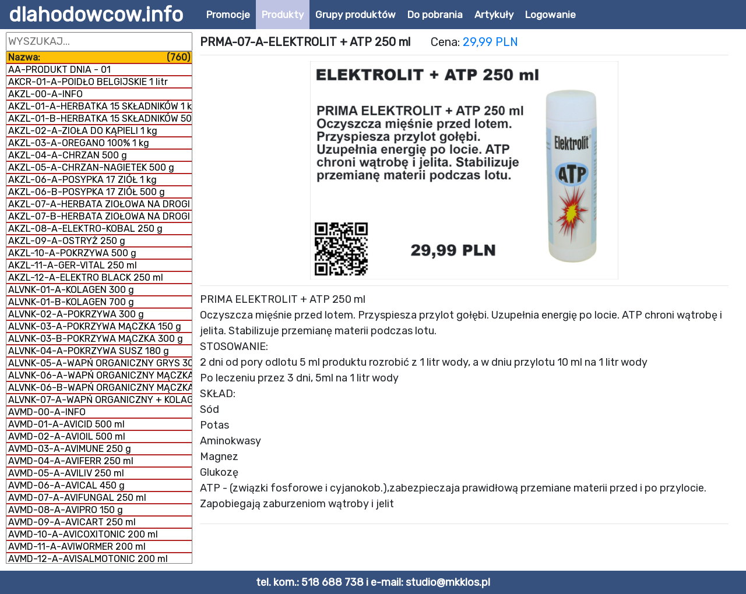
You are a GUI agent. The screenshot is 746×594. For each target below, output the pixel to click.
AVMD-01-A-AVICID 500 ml (66, 424)
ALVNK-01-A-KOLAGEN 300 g (71, 289)
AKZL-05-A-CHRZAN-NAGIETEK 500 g (91, 167)
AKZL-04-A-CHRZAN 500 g (67, 155)
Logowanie (550, 14)
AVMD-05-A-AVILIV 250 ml (66, 473)
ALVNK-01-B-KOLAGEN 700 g (71, 301)
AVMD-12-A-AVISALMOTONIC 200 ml (88, 558)
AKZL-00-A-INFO (45, 94)
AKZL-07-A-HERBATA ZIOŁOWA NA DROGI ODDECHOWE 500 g (100, 204)
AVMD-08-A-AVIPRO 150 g (65, 509)
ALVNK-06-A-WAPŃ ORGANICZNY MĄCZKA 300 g (100, 375)
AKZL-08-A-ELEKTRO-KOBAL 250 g (85, 228)
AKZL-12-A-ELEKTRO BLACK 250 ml (85, 277)
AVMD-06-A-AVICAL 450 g (66, 485)
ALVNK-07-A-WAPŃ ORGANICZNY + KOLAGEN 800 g (100, 399)
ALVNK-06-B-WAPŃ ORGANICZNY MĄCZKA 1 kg (100, 387)
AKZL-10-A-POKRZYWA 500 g (72, 253)
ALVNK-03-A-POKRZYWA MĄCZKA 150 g (94, 326)
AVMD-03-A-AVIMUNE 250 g (69, 448)
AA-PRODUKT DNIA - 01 (59, 69)
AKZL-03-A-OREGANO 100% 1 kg (78, 142)
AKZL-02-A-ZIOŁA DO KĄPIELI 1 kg (82, 130)
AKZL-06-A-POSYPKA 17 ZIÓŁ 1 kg (82, 179)
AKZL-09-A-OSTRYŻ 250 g (66, 240)
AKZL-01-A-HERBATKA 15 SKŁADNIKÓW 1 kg (100, 106)
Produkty (283, 14)
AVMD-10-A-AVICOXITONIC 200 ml (83, 534)
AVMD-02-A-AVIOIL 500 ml (66, 436)
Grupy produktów (355, 14)
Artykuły (493, 14)
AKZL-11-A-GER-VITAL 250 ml (72, 265)
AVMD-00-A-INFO (47, 412)
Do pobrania (435, 14)
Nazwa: (99, 57)
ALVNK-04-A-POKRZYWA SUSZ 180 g (88, 350)
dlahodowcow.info (96, 14)
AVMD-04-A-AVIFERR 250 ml (70, 460)
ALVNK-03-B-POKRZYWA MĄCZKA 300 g (95, 338)
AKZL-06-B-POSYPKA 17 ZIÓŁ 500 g (86, 191)
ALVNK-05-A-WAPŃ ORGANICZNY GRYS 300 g (100, 363)
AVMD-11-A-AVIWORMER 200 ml (77, 546)
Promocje (228, 14)
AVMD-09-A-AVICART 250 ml (72, 522)
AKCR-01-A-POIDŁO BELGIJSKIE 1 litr (88, 81)
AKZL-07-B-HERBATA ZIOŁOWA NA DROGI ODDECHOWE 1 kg (100, 216)
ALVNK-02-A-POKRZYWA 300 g (76, 314)
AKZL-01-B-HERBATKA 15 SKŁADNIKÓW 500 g (100, 118)
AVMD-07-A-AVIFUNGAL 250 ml (77, 497)
